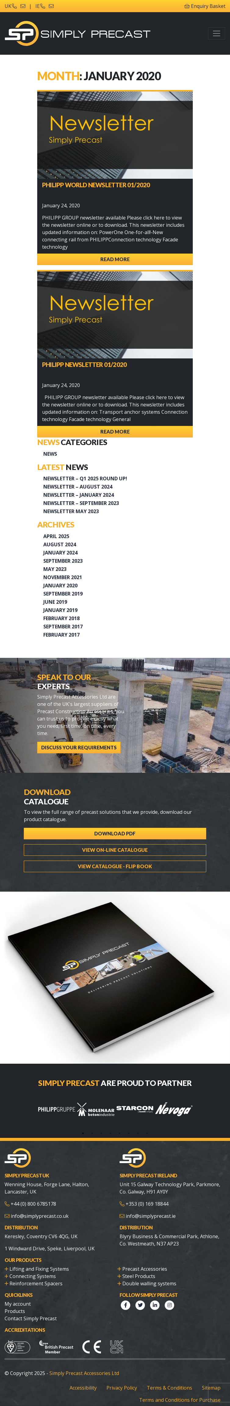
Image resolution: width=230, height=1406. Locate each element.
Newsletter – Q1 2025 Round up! (85, 478)
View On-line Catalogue (115, 850)
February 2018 (61, 618)
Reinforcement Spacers (36, 1283)
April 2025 (56, 536)
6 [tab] (129, 1133)
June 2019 (55, 602)
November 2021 (62, 577)
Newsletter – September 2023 (81, 503)
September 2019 (63, 593)
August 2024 (59, 544)
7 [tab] (138, 1133)
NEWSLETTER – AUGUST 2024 (77, 486)
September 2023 (63, 561)
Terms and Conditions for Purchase (180, 1400)
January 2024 (60, 552)
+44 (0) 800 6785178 (33, 1203)
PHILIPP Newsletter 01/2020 (84, 364)
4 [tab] (110, 1133)
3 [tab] (101, 1133)
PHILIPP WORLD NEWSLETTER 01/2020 (96, 184)
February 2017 (61, 634)
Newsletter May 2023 (71, 511)
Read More (115, 259)
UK (11, 6)
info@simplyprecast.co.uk (40, 1216)
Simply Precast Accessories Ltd (84, 1373)
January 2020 (60, 585)
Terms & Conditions (169, 1387)
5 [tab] (120, 1133)
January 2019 (60, 610)
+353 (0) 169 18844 (147, 1203)
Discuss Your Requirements (79, 747)
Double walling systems (149, 1283)
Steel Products (138, 1276)
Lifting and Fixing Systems (39, 1269)
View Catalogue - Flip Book (115, 866)
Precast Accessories (144, 1269)
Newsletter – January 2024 (78, 495)
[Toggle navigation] (216, 33)
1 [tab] (83, 1133)
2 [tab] (92, 1133)
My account (18, 1304)
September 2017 (63, 626)
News (50, 454)
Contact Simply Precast (31, 1318)
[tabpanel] (56, 1109)
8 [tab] (147, 1133)
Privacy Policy (121, 1387)
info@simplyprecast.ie (151, 1216)
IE (40, 6)
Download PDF (114, 833)
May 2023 (54, 569)
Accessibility (83, 1387)
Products (15, 1311)
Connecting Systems (32, 1276)
